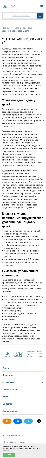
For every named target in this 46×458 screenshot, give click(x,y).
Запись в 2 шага (10, 389)
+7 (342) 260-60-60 (15, 435)
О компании (23, 382)
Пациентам (23, 375)
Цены (5, 396)
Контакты (7, 403)
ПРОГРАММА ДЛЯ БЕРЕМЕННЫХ (21, 16)
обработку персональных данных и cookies (21, 449)
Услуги (23, 367)
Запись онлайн (9, 411)
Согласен (9, 455)
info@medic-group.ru (16, 442)
